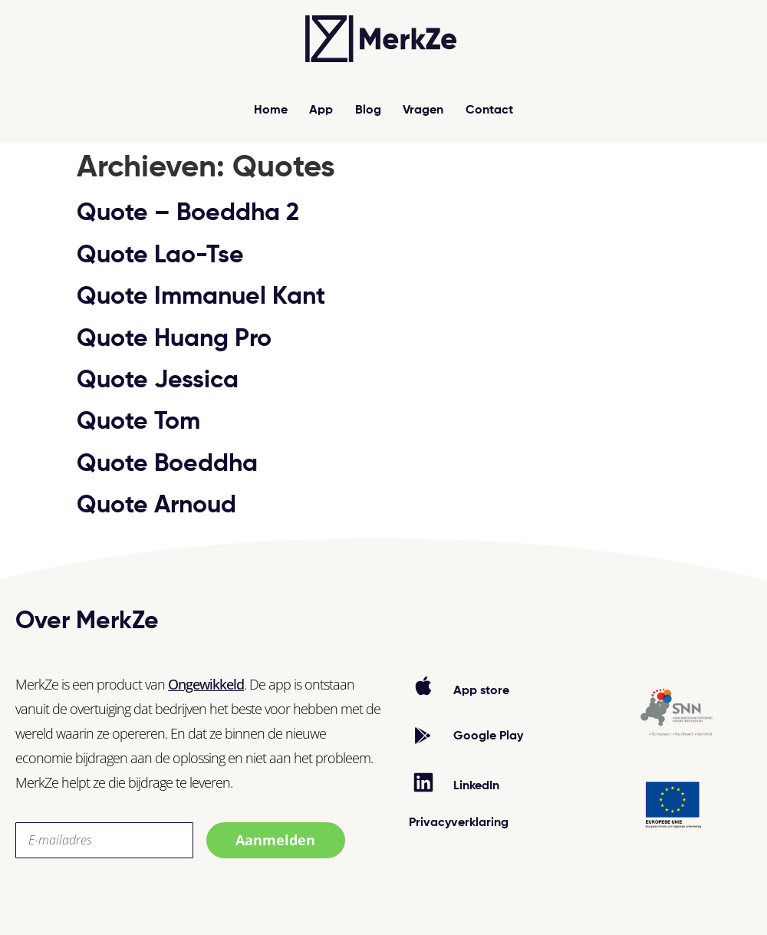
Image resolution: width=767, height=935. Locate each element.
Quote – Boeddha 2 (188, 213)
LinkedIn (476, 786)
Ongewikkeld (206, 684)
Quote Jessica (158, 380)
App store (481, 691)
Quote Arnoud (156, 505)
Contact (490, 110)
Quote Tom (138, 422)
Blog (368, 110)
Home (271, 110)
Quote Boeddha (167, 464)
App (321, 110)
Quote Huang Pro (174, 339)
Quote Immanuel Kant (201, 297)
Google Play (488, 736)
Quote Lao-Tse (160, 255)
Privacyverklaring (459, 823)
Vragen (423, 110)
